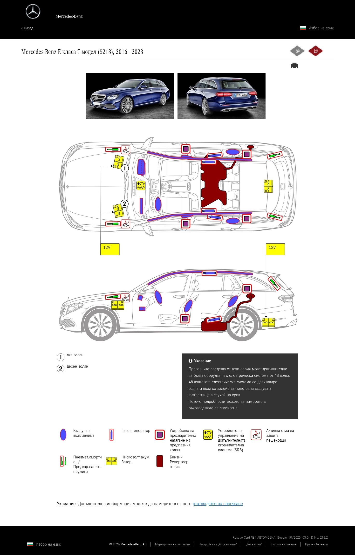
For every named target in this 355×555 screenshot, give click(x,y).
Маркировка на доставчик (172, 544)
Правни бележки (316, 544)
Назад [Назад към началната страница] (28, 28)
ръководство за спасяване (218, 504)
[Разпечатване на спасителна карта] (294, 66)
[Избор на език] (317, 28)
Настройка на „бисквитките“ (218, 544)
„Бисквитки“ (254, 544)
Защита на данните (284, 544)
